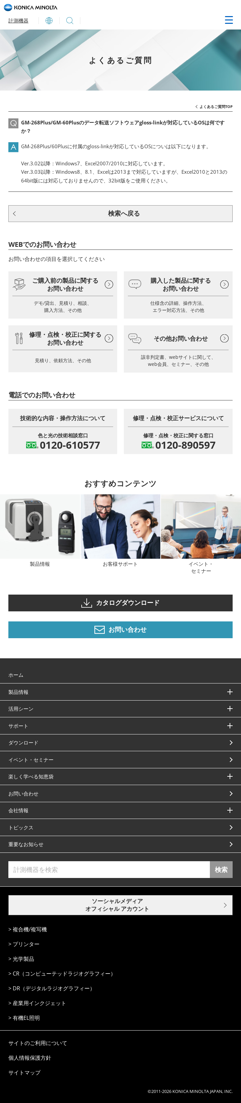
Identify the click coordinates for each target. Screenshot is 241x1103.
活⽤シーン (20, 708)
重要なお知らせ (26, 844)
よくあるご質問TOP (216, 106)
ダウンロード (23, 742)
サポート (18, 725)
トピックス (20, 827)
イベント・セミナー (31, 759)
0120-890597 (185, 445)
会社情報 (18, 810)
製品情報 (18, 691)
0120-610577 (70, 445)
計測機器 (18, 20)
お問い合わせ (23, 793)
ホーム (15, 674)
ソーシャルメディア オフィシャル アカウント (117, 905)
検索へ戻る (124, 213)
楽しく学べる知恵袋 (31, 776)
